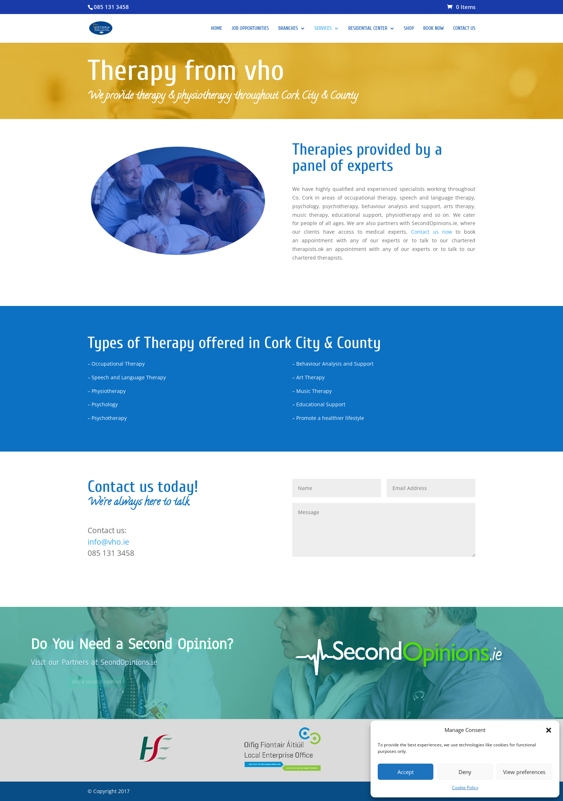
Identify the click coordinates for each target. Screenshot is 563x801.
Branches (288, 28)
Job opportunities (250, 28)
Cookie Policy (465, 787)
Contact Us (464, 28)
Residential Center (367, 28)
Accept (405, 771)
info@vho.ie (108, 542)
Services (323, 28)
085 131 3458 (111, 6)
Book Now (433, 28)
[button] (548, 730)
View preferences (524, 771)
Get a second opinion (111, 681)
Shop (409, 28)
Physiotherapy (324, 281)
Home (216, 28)
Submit (455, 568)
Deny (465, 771)
